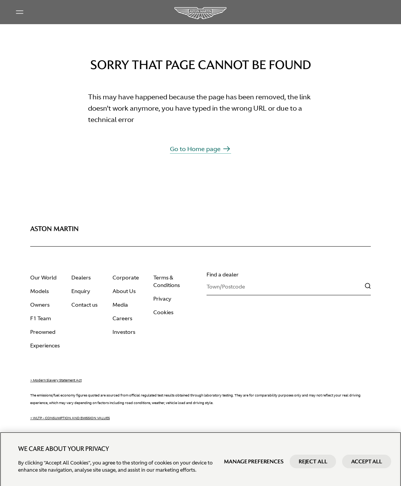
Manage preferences (253, 465)
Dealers (81, 277)
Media (120, 304)
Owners (39, 304)
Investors (124, 332)
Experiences (45, 345)
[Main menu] (19, 12)
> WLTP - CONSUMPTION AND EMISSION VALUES (70, 418)
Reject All (313, 465)
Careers (122, 318)
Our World (43, 277)
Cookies (163, 312)
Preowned (43, 332)
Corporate (126, 277)
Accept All (366, 465)
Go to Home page (200, 148)
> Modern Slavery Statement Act (56, 380)
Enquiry (80, 291)
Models (39, 291)
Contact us (84, 304)
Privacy (162, 298)
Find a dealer (223, 274)
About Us (124, 291)
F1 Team (40, 318)
